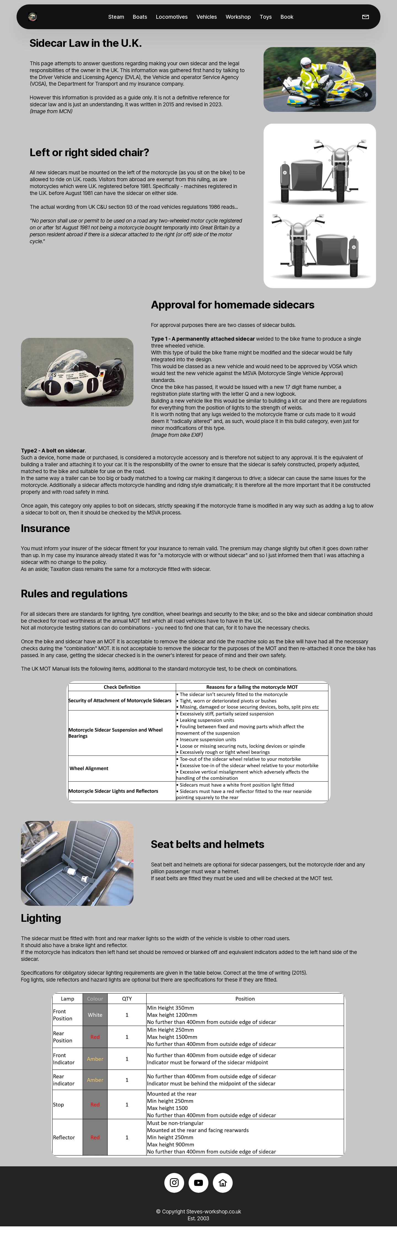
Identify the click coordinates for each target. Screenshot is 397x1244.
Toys (267, 16)
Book (288, 16)
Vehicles (208, 16)
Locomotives (173, 16)
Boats (141, 16)
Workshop (239, 16)
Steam (117, 16)
